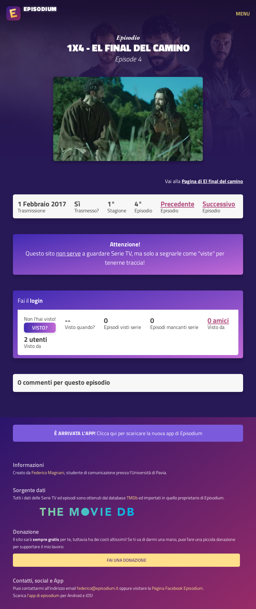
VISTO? (40, 327)
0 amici (218, 320)
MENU (243, 13)
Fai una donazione (126, 560)
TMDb (132, 497)
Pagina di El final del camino (212, 181)
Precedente (177, 203)
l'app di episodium (43, 595)
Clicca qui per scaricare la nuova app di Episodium (128, 433)
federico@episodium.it (97, 588)
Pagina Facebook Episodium (177, 588)
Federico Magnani (47, 472)
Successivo (218, 203)
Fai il (30, 300)
